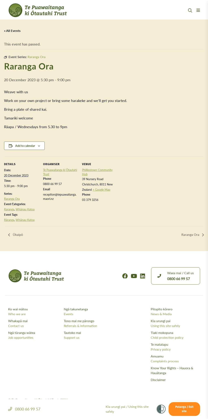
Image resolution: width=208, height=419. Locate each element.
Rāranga (9, 220)
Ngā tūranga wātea (35, 335)
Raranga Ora (12, 199)
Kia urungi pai (175, 323)
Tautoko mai (90, 335)
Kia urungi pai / (127, 409)
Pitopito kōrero (175, 311)
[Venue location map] (142, 184)
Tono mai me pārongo (90, 323)
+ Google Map (101, 189)
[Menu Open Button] (198, 15)
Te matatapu (175, 347)
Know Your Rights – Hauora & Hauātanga (172, 370)
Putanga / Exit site (184, 409)
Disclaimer (158, 379)
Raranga (9, 209)
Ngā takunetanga (90, 311)
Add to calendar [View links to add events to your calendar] (25, 146)
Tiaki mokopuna (175, 335)
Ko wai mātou (35, 311)
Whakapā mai (35, 323)
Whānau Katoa (25, 209)
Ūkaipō (17, 234)
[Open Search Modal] (190, 15)
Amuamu (175, 359)
